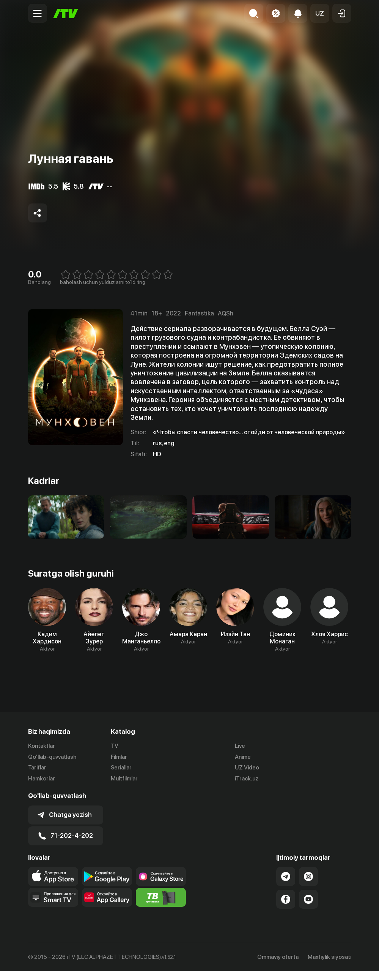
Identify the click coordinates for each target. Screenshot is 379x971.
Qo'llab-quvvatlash (52, 756)
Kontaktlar (41, 745)
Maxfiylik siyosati (329, 957)
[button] (319, 13)
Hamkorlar (41, 779)
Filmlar (119, 756)
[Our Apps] (53, 897)
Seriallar (121, 768)
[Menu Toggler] (37, 13)
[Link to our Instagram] (308, 876)
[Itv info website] (161, 897)
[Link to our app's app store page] (53, 876)
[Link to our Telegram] (285, 876)
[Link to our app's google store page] (107, 876)
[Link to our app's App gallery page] (107, 897)
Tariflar (37, 768)
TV (114, 745)
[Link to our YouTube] (308, 899)
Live (240, 745)
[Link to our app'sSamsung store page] (161, 876)
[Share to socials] (37, 212)
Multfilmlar (124, 779)
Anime (243, 756)
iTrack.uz (246, 779)
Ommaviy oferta (278, 957)
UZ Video (247, 768)
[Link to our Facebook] (285, 899)
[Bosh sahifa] (65, 13)
